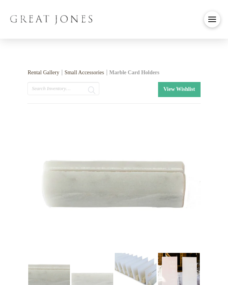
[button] (212, 19)
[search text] (63, 88)
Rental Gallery (43, 72)
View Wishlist (179, 89)
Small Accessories (84, 72)
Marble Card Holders (134, 72)
